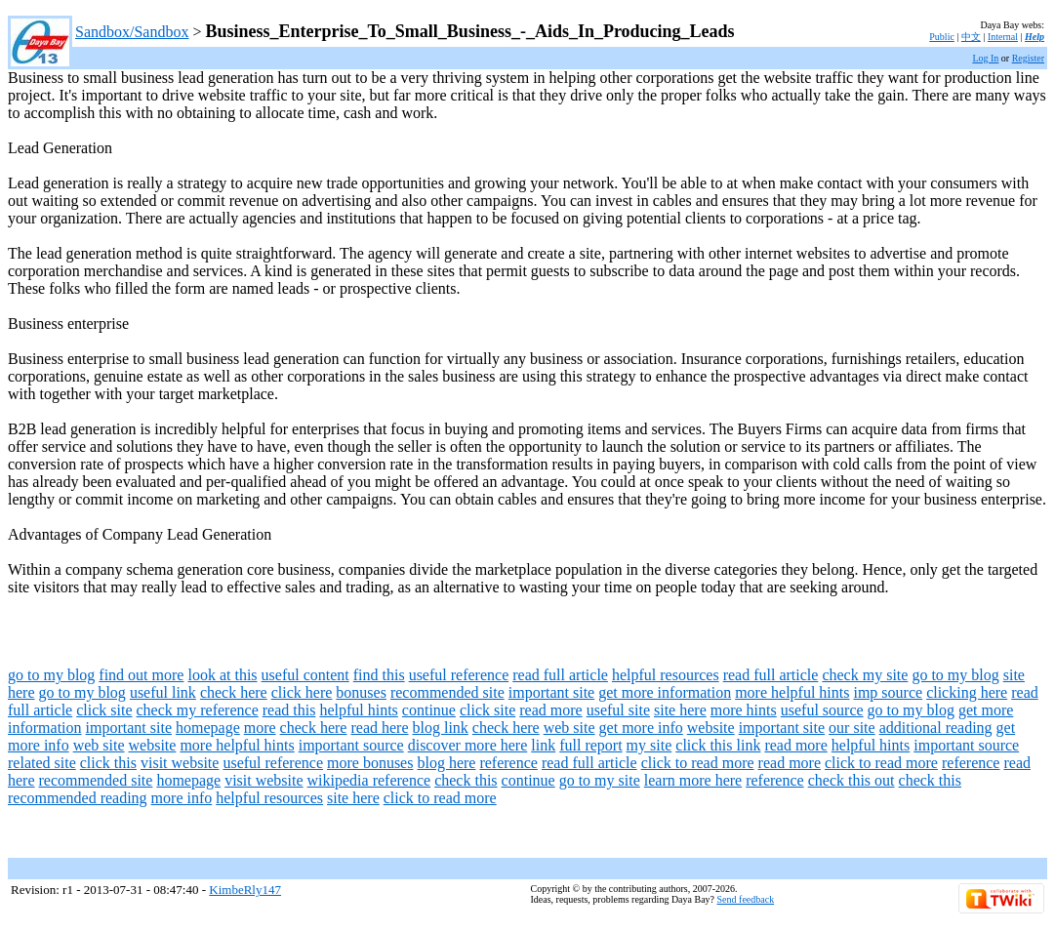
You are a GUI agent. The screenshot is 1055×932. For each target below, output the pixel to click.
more (260, 727)
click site (104, 710)
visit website (180, 762)
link (543, 745)
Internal (1003, 36)
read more (550, 710)
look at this (222, 675)
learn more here (693, 780)
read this (289, 710)
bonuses (361, 692)
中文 (971, 36)
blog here (446, 762)
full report (590, 745)
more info (182, 798)
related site (42, 762)
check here (233, 692)
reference (508, 762)
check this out (851, 780)
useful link (163, 692)
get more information (664, 692)
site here (680, 710)
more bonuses (370, 762)
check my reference (198, 710)
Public (941, 36)
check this (465, 780)
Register (1028, 58)
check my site (865, 675)
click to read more (697, 762)
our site (852, 727)
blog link (440, 727)
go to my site (599, 780)
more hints (743, 710)
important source (351, 745)
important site (551, 692)
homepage (208, 727)
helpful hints (358, 710)
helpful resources (665, 675)
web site (569, 727)
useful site (618, 710)
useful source (822, 710)
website (711, 727)
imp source (887, 692)
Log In (985, 58)
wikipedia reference (369, 780)
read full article (560, 675)
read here (379, 727)
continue (429, 710)
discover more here (468, 745)
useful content (305, 675)
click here (302, 692)
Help (1034, 36)
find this (379, 675)
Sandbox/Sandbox (131, 31)
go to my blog (51, 675)
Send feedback (746, 899)
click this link (717, 745)
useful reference (459, 675)
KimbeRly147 (245, 889)
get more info (641, 727)
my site (649, 745)
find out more (141, 675)
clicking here (966, 692)
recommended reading (77, 798)
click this (108, 762)
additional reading (936, 727)
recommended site (447, 692)
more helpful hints (792, 692)
